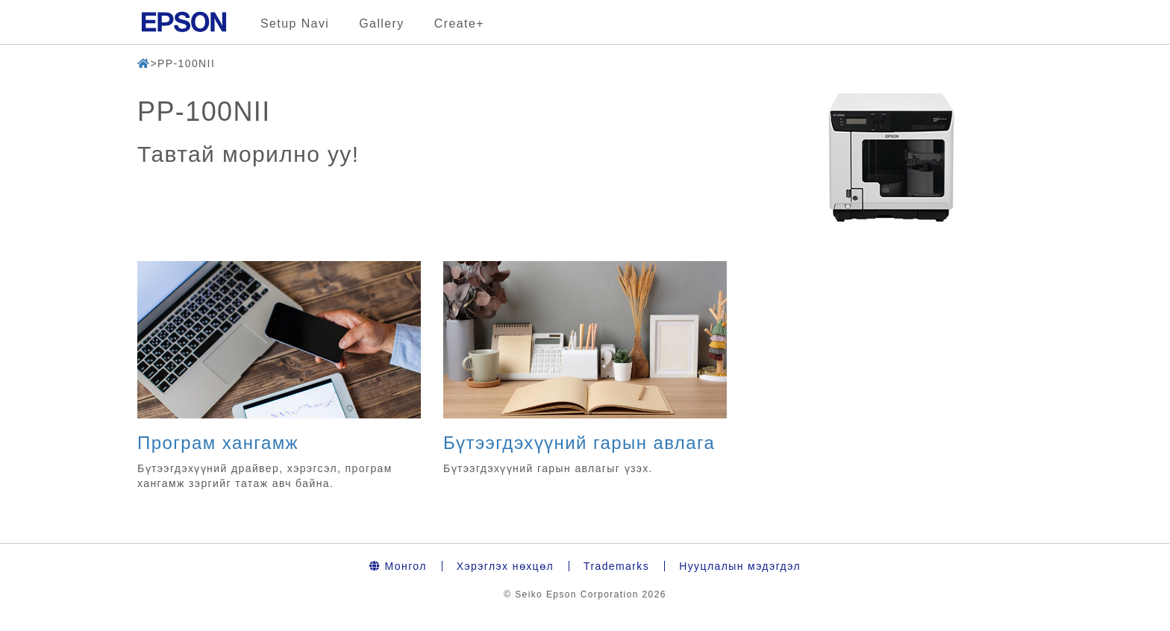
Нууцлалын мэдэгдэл (740, 566)
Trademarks (616, 566)
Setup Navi (294, 23)
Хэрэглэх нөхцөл (505, 566)
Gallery (381, 23)
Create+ (459, 23)
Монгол (398, 566)
